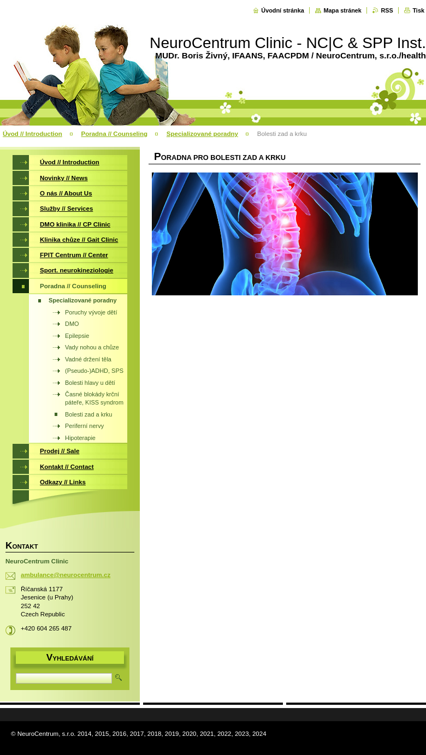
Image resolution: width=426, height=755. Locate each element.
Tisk (418, 10)
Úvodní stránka (282, 10)
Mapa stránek (342, 10)
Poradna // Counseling (114, 133)
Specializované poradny (202, 133)
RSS (387, 10)
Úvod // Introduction (32, 133)
